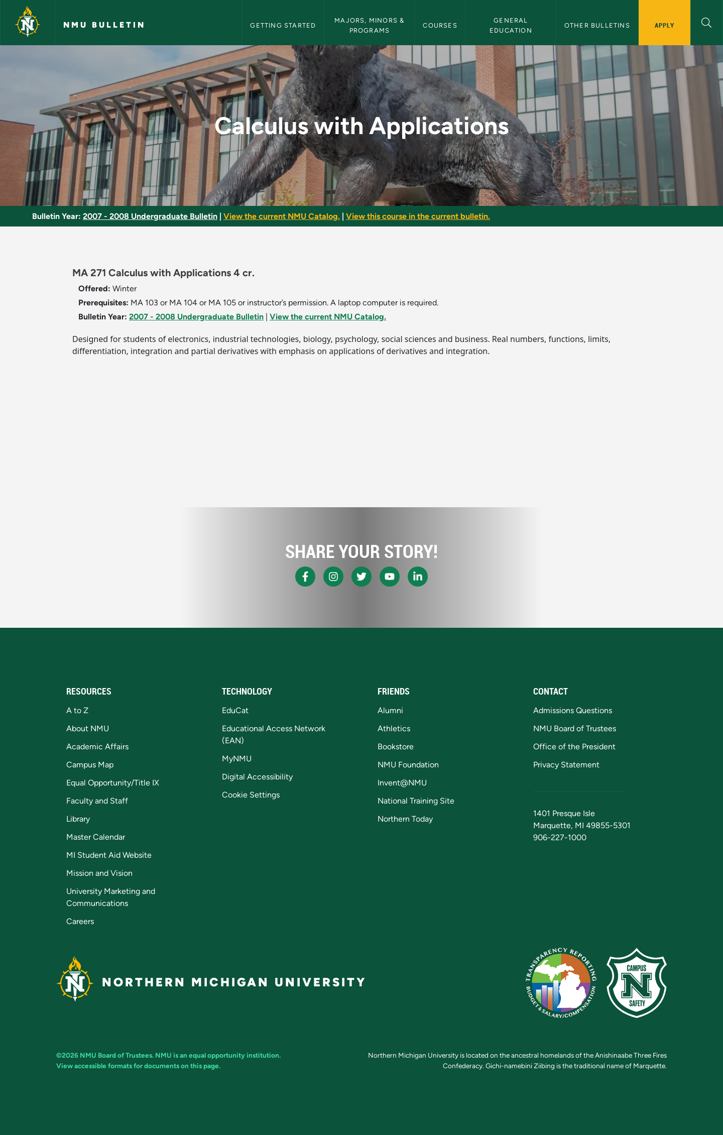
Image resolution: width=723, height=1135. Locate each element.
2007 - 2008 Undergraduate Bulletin (150, 216)
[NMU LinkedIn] (418, 576)
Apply (664, 25)
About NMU (87, 728)
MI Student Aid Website (109, 855)
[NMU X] (361, 576)
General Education (511, 25)
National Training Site (416, 801)
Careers (80, 921)
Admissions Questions (572, 710)
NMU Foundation (408, 764)
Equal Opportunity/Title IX (112, 782)
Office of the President (574, 746)
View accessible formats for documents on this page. (138, 1066)
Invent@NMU (402, 782)
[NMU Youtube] (390, 576)
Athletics (394, 728)
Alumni (390, 710)
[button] (706, 21)
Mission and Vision (99, 873)
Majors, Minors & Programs (370, 25)
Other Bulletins (597, 25)
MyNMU (237, 758)
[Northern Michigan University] (27, 22)
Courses (440, 25)
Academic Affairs (97, 746)
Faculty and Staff (97, 801)
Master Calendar (95, 837)
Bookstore (396, 746)
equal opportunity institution (234, 1055)
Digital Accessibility (257, 776)
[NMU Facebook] (305, 576)
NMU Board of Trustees (574, 728)
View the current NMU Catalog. (281, 216)
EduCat (235, 710)
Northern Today (405, 819)
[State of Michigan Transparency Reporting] (561, 983)
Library (78, 819)
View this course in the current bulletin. (418, 216)
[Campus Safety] (637, 983)
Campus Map (89, 764)
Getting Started (283, 25)
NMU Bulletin (104, 25)
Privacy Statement (566, 764)
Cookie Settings (251, 795)
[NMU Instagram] (333, 576)
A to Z (77, 710)
